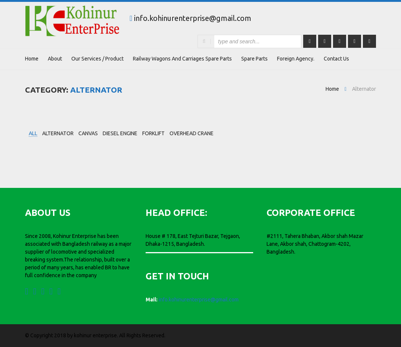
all (33, 133)
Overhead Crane (192, 133)
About (55, 59)
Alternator (58, 133)
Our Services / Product (97, 59)
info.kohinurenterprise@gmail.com (192, 18)
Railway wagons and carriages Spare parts (182, 59)
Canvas (88, 133)
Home (31, 59)
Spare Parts (254, 59)
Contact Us (336, 59)
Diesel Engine (120, 133)
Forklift (153, 133)
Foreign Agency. (295, 59)
